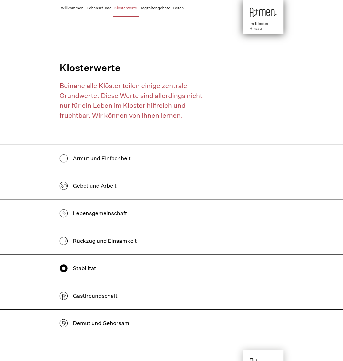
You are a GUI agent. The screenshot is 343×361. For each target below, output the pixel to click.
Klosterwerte (125, 8)
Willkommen (72, 8)
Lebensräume (99, 8)
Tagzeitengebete (155, 8)
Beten (178, 8)
